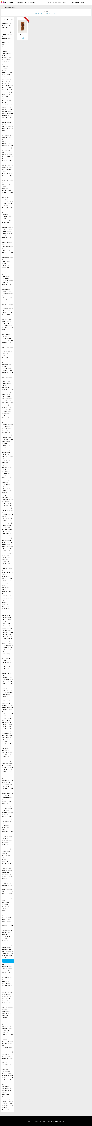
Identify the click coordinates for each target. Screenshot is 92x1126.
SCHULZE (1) (7, 928)
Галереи (27, 2)
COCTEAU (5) (6, 278)
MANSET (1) (6, 718)
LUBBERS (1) (7, 694)
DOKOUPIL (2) (7, 361)
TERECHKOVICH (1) (6, 999)
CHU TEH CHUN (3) (7, 265)
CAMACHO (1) (7, 203)
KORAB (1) (6, 606)
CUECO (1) (6, 310)
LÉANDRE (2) (7, 647)
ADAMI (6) (6, 23)
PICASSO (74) (7, 819)
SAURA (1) (6, 910)
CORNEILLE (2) (7, 294)
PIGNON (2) (7, 825)
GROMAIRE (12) (6, 485)
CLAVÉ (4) (6, 276)
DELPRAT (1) (7, 336)
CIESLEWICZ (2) (7, 269)
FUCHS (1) (6, 450)
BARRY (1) (6, 94)
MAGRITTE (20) (7, 707)
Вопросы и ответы (60, 1121)
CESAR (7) (7, 229)
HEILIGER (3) (7, 514)
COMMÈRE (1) (6, 289)
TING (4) (6, 1002)
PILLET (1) (6, 827)
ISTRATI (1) (7, 546)
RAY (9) (5, 859)
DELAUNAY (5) (7, 334)
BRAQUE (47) (7, 167)
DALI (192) (6, 319)
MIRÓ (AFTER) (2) (7, 752)
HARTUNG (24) (7, 505)
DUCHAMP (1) (7, 383)
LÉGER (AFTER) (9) (6, 655)
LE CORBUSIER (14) (7, 638)
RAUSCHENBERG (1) (6, 856)
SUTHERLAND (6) (7, 978)
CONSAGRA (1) (7, 291)
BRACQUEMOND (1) (7, 157)
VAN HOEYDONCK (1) (7, 1048)
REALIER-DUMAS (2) (6, 865)
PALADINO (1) (7, 804)
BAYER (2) (6, 100)
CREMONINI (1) (7, 305)
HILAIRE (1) (6, 525)
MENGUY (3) (7, 746)
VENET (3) (6, 1062)
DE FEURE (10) (7, 325)
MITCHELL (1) (6, 754)
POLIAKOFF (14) (7, 831)
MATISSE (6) (6, 737)
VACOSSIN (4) (6, 1038)
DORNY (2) (7, 370)
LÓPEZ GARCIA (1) (6, 687)
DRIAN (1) (7, 378)
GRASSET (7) (7, 480)
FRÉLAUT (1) (6, 437)
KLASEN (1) (6, 587)
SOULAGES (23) (7, 953)
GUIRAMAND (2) (7, 499)
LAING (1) (6, 623)
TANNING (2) (7, 994)
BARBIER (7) (7, 92)
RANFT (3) (6, 849)
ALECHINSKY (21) (7, 35)
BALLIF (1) (6, 87)
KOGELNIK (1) (6, 596)
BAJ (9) (5, 83)
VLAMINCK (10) (7, 1083)
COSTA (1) (7, 302)
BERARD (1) (7, 109)
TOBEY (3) (6, 1011)
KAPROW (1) (6, 576)
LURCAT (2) (6, 701)
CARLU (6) (5, 214)
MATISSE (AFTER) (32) (6, 740)
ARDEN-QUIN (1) (7, 63)
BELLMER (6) (6, 107)
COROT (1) (7, 299)
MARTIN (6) (7, 728)
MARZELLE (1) (6, 733)
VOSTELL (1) (6, 1086)
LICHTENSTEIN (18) (7, 674)
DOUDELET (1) (7, 372)
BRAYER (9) (6, 178)
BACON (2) (6, 79)
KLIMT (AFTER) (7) (7, 592)
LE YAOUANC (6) (7, 645)
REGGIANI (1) (7, 870)
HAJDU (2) (6, 501)
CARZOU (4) (6, 220)
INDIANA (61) (7, 542)
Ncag (2, 7)
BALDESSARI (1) (7, 85)
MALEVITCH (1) (7, 710)
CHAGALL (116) (7, 231)
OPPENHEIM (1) (7, 798)
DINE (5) (5, 353)
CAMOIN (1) (7, 205)
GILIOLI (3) (6, 460)
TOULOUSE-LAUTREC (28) (6, 1018)
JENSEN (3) (6, 555)
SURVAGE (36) (7, 975)
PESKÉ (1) (5, 810)
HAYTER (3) (7, 511)
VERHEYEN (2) (6, 1064)
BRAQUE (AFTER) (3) (6, 170)
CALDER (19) (7, 201)
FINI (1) (5, 417)
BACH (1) (5, 77)
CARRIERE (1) (7, 216)
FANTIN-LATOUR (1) (6, 408)
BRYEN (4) (6, 190)
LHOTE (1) (6, 671)
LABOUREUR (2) (6, 620)
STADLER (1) (6, 964)
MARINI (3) (6, 722)
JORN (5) (5, 561)
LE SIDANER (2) (7, 643)
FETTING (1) (6, 413)
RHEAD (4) (7, 876)
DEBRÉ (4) (6, 330)
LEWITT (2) (5, 668)
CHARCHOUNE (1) (7, 247)
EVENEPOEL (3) (7, 402)
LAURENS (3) (6, 634)
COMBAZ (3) (7, 287)
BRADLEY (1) (7, 160)
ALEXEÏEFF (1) (7, 39)
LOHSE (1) (7, 683)
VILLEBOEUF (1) (7, 1075)
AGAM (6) (6, 25)
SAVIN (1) (6, 917)
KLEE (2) (5, 589)
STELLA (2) (6, 973)
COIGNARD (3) (7, 280)
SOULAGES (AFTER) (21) (7, 957)
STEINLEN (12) (7, 969)
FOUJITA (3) (6, 429)
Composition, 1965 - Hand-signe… (23, 36)
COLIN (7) (5, 282)
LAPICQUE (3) (7, 630)
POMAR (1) (6, 834)
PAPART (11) (6, 806)
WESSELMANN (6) (7, 1101)
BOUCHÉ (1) (7, 152)
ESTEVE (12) (7, 400)
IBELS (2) (7, 538)
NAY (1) (7, 784)
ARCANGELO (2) (6, 59)
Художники (20, 2)
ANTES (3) (6, 51)
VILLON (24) (7, 1079)
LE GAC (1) (6, 641)
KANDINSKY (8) (7, 569)
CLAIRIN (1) (7, 273)
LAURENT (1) (7, 636)
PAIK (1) (6, 801)
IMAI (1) (6, 540)
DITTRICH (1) (7, 355)
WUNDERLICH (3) (7, 1105)
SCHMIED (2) (6, 922)
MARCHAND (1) (7, 720)
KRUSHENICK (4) (7, 610)
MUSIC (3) (6, 782)
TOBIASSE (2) (7, 1013)
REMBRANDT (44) (7, 873)
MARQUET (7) (7, 724)
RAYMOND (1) (7, 861)
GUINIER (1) (6, 497)
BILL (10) (5, 124)
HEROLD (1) (7, 523)
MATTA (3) (6, 743)
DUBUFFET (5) (6, 381)
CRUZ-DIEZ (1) (7, 308)
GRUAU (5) (6, 488)
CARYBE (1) (5, 218)
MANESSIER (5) (7, 713)
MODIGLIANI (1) (7, 761)
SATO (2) (5, 906)
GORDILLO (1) (6, 471)
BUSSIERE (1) (7, 195)
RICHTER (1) (6, 878)
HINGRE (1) (6, 527)
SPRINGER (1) (7, 961)
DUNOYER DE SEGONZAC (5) (7, 389)
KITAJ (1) (5, 583)
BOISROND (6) (7, 138)
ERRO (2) (7, 398)
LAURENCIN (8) (7, 632)
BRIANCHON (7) (7, 181)
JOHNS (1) (6, 557)
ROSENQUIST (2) (7, 886)
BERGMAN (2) (7, 111)
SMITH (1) (6, 949)
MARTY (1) (6, 731)
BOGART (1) (6, 135)
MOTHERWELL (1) (7, 777)
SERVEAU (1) (7, 930)
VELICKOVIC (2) (7, 1059)
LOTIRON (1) (7, 692)
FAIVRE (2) (6, 405)
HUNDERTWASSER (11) (7, 534)
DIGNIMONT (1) (7, 351)
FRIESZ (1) (7, 446)
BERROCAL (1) (7, 113)
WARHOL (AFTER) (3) (6, 1091)
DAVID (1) (6, 321)
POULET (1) (7, 836)
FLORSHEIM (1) (7, 424)
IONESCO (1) (7, 544)
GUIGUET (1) (6, 494)
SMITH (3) (6, 947)
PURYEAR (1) (7, 840)
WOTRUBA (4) (7, 1103)
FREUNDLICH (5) (7, 439)
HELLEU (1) (7, 518)
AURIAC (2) (7, 72)
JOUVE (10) (6, 563)
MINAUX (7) (6, 748)
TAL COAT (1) (7, 992)
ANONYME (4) (5, 49)
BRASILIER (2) (7, 173)
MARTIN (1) (6, 726)
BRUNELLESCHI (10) (6, 185)
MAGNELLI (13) (7, 705)
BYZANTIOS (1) (5, 198)
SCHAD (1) (7, 919)
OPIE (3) (5, 795)
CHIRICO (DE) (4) (7, 258)
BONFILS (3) (6, 143)
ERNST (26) (6, 396)
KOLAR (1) (5, 602)
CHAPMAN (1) (7, 243)
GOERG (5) (7, 467)
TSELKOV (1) (6, 1026)
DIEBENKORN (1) (7, 348)
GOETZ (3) (6, 469)
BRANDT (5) (7, 163)
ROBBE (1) (6, 883)
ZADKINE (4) (5, 1107)
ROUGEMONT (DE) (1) (7, 899)
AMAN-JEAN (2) (7, 46)
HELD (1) (4, 516)
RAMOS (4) (6, 842)
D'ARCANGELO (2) (7, 316)
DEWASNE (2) (6, 342)
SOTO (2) (7, 951)
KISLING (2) (6, 581)
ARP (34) (5, 70)
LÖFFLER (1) (7, 681)
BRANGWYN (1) (7, 165)
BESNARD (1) (7, 117)
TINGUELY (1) (6, 1005)
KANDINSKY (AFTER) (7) (7, 573)
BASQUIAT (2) (6, 97)
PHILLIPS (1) (6, 814)
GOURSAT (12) (6, 474)
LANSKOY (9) (7, 628)
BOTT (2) (6, 150)
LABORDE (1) (6, 617)
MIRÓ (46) (5, 750)
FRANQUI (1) (7, 435)
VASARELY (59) (7, 1054)
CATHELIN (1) (7, 227)
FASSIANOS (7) (7, 411)
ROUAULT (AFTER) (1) (7, 895)
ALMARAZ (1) (7, 42)
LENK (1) (6, 658)
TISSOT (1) (7, 1008)
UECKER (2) (7, 1032)
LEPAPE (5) (7, 660)
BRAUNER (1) (7, 175)
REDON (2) (6, 868)
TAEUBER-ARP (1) (7, 987)
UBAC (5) (5, 1030)
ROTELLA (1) (7, 889)
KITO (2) (5, 585)
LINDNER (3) (7, 677)
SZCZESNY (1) (5, 981)
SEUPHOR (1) (7, 932)
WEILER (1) (6, 1099)
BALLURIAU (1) (7, 89)
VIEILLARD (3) (7, 1067)
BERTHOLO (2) (7, 115)
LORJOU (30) (7, 690)
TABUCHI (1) (6, 983)
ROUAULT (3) (7, 891)
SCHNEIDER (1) (7, 925)
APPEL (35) (6, 55)
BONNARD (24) (7, 145)
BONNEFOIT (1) (7, 148)
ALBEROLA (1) (7, 29)
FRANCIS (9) (6, 432)
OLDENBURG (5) (7, 793)
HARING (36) (6, 503)
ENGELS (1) (6, 392)
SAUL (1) (5, 908)
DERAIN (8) (6, 338)
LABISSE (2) (6, 615)
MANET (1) (6, 716)
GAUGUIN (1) (6, 454)
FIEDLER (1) (7, 415)
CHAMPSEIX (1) (7, 240)
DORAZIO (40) (7, 368)
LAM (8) (6, 626)
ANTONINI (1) (7, 53)
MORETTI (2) (7, 769)
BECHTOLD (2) (7, 105)
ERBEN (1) (6, 394)
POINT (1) (6, 829)
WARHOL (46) (7, 1088)
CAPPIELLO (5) (7, 211)
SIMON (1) (7, 942)
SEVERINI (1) (6, 934)
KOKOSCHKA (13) (7, 599)
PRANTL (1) (6, 838)
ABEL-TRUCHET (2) (7, 20)
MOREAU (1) (7, 767)
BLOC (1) (5, 130)
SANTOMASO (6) (5, 903)
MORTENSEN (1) (7, 773)
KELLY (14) (7, 578)
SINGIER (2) (7, 945)
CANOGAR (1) (7, 208)
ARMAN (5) (5, 67)
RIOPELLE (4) (7, 881)
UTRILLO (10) (7, 1035)
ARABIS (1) (6, 57)
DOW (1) (7, 375)
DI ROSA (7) (6, 345)
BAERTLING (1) (7, 81)
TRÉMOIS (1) (7, 1023)
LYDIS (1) (6, 703)
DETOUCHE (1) (7, 340)
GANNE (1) (6, 452)
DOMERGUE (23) (6, 365)
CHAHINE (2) (6, 238)
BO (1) (4, 133)
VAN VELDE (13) (7, 1052)
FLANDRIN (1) (7, 421)
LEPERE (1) (7, 663)
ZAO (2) (6, 1109)
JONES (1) (6, 559)
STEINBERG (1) (7, 966)
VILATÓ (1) (6, 1073)
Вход (82, 2)
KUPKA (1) (6, 613)
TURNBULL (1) (7, 1028)
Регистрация (75, 2)
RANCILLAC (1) (7, 846)
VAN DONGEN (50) (7, 1044)
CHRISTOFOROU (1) (6, 262)
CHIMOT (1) (7, 255)
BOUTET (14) (7, 154)
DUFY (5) (5, 385)
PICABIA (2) (7, 816)
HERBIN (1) (6, 520)
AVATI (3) (6, 74)
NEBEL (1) (5, 786)
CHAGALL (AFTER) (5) (7, 234)
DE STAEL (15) (7, 327)
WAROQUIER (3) (7, 1096)
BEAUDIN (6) (6, 102)
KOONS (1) (6, 604)
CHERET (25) (6, 250)
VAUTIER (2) (7, 1056)
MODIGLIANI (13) (7, 758)
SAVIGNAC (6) (7, 914)
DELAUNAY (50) (7, 332)
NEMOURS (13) (7, 789)
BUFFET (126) (7, 193)
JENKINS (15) (6, 553)
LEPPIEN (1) (6, 666)
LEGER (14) (7, 651)
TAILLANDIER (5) (7, 990)
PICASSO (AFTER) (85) (6, 822)
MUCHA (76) (7, 780)
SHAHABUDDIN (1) (6, 937)
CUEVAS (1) (7, 312)
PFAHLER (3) (7, 812)
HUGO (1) (6, 531)
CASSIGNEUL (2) (6, 224)
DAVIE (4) (5, 323)
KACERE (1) (6, 566)
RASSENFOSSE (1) (6, 852)
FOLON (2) (7, 426)
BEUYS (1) (6, 120)
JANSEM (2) (6, 551)
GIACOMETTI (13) (7, 457)
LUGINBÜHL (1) (7, 697)
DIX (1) (5, 357)
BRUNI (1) (6, 188)
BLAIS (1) (7, 126)
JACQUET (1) (6, 548)
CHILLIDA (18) (7, 253)
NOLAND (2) (7, 791)
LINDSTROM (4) (7, 679)
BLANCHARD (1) (7, 128)
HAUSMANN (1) (7, 508)
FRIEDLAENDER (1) (6, 442)
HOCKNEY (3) (7, 529)
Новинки (32, 2)
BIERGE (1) (6, 122)
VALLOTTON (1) (7, 1041)
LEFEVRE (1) (6, 649)
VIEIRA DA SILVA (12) (6, 1070)
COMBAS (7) (7, 285)
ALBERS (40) (6, 32)
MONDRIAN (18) (7, 763)
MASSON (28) (7, 735)
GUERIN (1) (6, 490)
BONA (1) (4, 141)
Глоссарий (53, 1121)
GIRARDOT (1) (6, 464)
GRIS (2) (5, 482)
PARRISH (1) (7, 808)
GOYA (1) (6, 478)
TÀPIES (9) (6, 996)
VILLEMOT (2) (7, 1077)
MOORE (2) (6, 765)
